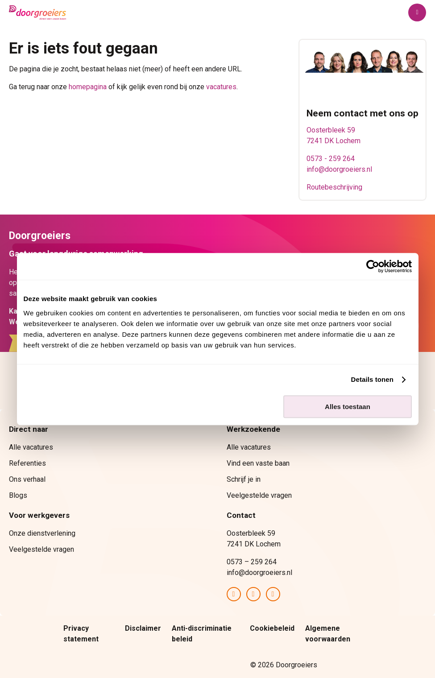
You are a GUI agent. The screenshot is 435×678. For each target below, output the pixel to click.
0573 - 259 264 (331, 158)
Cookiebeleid (272, 628)
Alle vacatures (31, 447)
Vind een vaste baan (258, 463)
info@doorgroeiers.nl (339, 169)
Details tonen (372, 379)
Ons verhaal (27, 479)
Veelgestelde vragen (259, 495)
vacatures (221, 87)
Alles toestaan (347, 406)
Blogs (18, 495)
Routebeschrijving (334, 187)
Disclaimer (143, 628)
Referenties (27, 463)
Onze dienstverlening (42, 533)
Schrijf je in (244, 479)
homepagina (88, 87)
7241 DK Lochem (333, 140)
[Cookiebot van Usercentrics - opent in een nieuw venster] (373, 266)
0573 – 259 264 (252, 562)
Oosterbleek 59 (331, 130)
